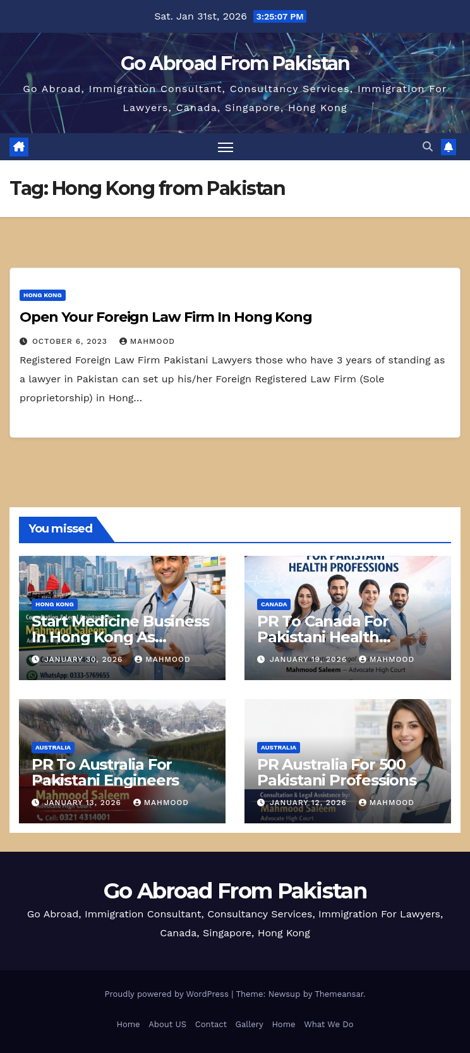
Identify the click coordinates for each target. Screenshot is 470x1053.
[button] (428, 147)
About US (167, 1024)
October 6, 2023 (71, 341)
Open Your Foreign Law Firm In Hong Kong (166, 317)
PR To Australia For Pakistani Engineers (105, 772)
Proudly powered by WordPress (167, 994)
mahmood (147, 341)
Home (128, 1024)
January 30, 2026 (85, 659)
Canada (274, 604)
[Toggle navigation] (225, 147)
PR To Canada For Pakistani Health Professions (323, 637)
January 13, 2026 (84, 802)
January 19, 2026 (310, 659)
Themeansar (339, 994)
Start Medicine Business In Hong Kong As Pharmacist (120, 637)
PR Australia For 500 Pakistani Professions (336, 772)
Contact (211, 1024)
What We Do (328, 1024)
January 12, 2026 (310, 802)
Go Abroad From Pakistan (235, 63)
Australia (53, 747)
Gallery (249, 1024)
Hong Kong (42, 294)
